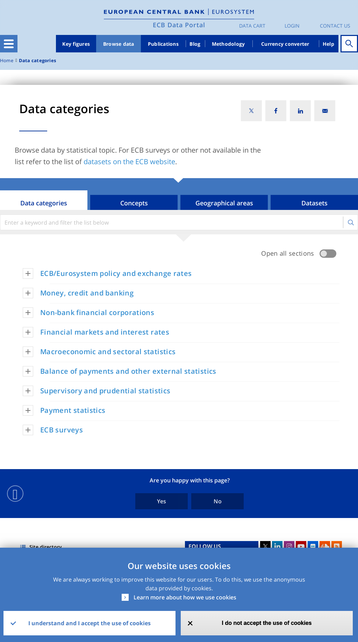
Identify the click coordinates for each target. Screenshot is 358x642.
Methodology (228, 44)
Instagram (289, 546)
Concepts (134, 203)
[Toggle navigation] (8, 43)
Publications (163, 44)
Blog (194, 44)
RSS (336, 546)
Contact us (335, 25)
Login (292, 25)
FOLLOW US (204, 546)
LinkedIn (277, 546)
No (218, 501)
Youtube (301, 546)
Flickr (313, 546)
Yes (161, 501)
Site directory (45, 546)
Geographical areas (224, 203)
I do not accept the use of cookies (267, 623)
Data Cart (252, 25)
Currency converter (285, 44)
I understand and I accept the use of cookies (89, 623)
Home (6, 61)
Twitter (265, 546)
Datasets (314, 203)
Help (328, 44)
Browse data (118, 44)
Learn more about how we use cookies (185, 597)
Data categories (37, 61)
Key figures (76, 44)
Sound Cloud (325, 546)
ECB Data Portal (179, 25)
